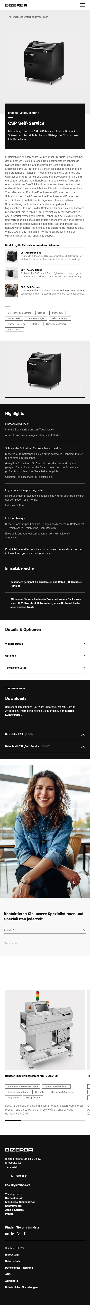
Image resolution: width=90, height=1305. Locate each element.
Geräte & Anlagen (36, 318)
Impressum (12, 1254)
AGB (7, 1274)
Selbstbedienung (59, 318)
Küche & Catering (17, 323)
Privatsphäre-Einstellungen (21, 1287)
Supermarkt (14, 318)
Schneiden (57, 312)
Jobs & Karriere (14, 1209)
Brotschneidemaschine (19, 312)
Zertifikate (11, 1280)
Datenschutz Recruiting (19, 1267)
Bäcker (35, 323)
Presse (9, 1213)
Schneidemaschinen (56, 323)
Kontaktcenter (13, 1206)
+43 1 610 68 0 (18, 1175)
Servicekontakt (14, 1198)
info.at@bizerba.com (17, 1185)
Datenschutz (12, 1261)
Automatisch (14, 329)
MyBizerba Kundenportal (20, 1202)
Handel (41, 312)
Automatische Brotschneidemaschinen (28, 16)
